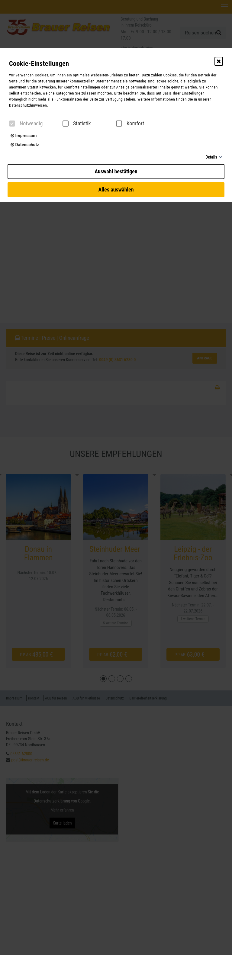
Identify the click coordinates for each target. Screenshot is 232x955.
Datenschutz (25, 144)
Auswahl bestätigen (116, 171)
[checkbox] (12, 124)
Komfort (130, 124)
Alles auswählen (116, 189)
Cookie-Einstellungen (39, 63)
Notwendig (26, 124)
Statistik (77, 124)
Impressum (24, 135)
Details (211, 157)
